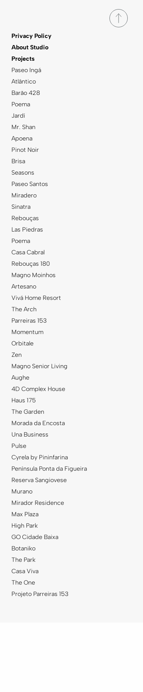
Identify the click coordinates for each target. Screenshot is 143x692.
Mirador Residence (37, 502)
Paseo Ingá (26, 70)
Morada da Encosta (38, 423)
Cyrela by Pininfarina (39, 457)
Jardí (18, 115)
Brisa (18, 161)
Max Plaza (25, 514)
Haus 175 (23, 400)
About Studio (29, 47)
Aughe (20, 377)
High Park (24, 525)
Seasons (22, 172)
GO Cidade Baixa (34, 537)
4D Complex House (38, 389)
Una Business (29, 434)
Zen (16, 354)
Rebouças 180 (30, 263)
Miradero (24, 195)
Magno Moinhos (33, 275)
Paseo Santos (29, 184)
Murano (21, 491)
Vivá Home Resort (36, 297)
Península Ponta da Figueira (49, 468)
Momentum (27, 332)
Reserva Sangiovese (39, 480)
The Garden (27, 411)
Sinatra (21, 206)
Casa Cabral (28, 252)
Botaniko (23, 548)
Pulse (18, 445)
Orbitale (22, 343)
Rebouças (25, 218)
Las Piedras (27, 229)
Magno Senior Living (39, 366)
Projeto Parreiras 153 (40, 593)
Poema (20, 104)
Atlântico (23, 81)
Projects (23, 58)
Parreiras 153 (29, 320)
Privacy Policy (31, 35)
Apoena (21, 138)
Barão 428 (25, 92)
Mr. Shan (23, 127)
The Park (23, 559)
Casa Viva (25, 571)
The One (23, 582)
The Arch (24, 309)
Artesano (23, 286)
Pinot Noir (25, 149)
